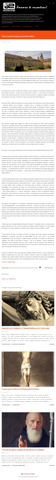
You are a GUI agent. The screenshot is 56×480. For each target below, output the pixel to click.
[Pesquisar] (50, 3)
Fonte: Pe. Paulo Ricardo (8, 262)
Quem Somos (5, 26)
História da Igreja (15, 267)
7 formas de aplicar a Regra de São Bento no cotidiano (23, 450)
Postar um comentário (9, 279)
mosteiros (34, 267)
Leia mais (51, 344)
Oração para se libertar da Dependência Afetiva (20, 389)
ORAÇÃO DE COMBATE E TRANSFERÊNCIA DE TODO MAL (26, 328)
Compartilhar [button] (48, 267)
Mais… (37, 26)
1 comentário (16, 404)
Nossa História (16, 26)
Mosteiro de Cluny (25, 267)
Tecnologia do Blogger (28, 474)
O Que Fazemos (27, 26)
